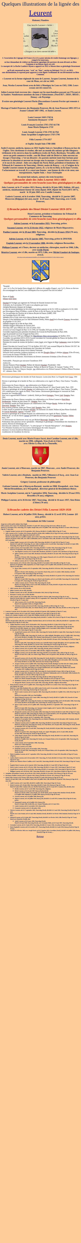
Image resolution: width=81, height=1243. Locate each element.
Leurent (40, 13)
